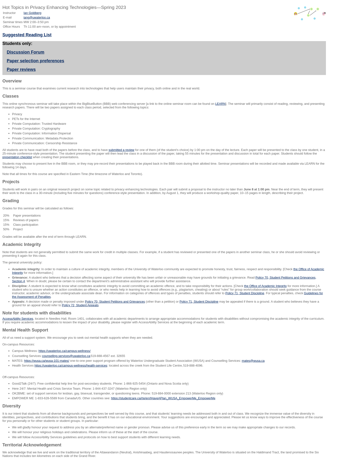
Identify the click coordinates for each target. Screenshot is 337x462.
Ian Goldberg (32, 13)
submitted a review (121, 150)
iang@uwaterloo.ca (37, 17)
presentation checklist (17, 157)
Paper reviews (21, 69)
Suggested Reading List (27, 34)
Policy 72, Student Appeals (80, 305)
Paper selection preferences (35, 60)
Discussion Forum (25, 52)
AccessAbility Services (17, 318)
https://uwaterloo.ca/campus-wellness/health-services (70, 365)
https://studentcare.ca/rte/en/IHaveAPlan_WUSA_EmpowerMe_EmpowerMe (163, 398)
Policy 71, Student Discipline (244, 293)
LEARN (220, 104)
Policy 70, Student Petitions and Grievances (115, 301)
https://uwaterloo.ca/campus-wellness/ (65, 351)
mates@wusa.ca (253, 360)
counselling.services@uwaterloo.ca (66, 356)
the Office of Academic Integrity (265, 286)
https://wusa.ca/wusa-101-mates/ (46, 360)
